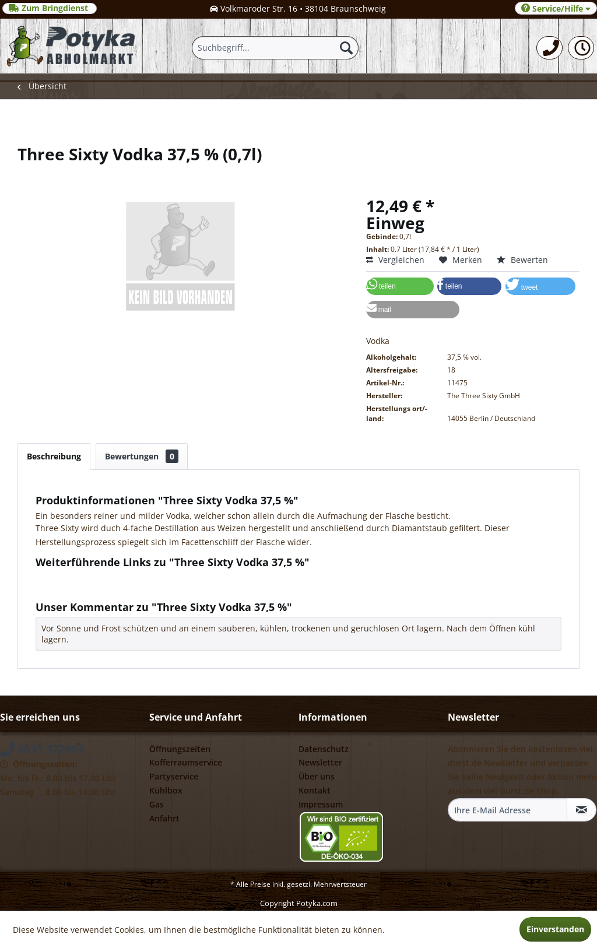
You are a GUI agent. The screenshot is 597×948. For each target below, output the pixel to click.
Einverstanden (555, 929)
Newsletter (320, 762)
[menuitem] (549, 47)
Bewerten (522, 259)
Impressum (320, 804)
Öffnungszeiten (179, 748)
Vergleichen (395, 259)
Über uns (316, 776)
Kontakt (314, 790)
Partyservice (173, 776)
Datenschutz (323, 748)
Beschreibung (54, 456)
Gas (156, 804)
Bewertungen (141, 456)
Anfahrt (164, 818)
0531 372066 (42, 749)
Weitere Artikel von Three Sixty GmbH (114, 588)
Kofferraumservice (185, 762)
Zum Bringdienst (49, 8)
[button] (400, 286)
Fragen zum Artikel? (79, 577)
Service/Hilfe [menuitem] (556, 8)
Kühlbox (165, 790)
